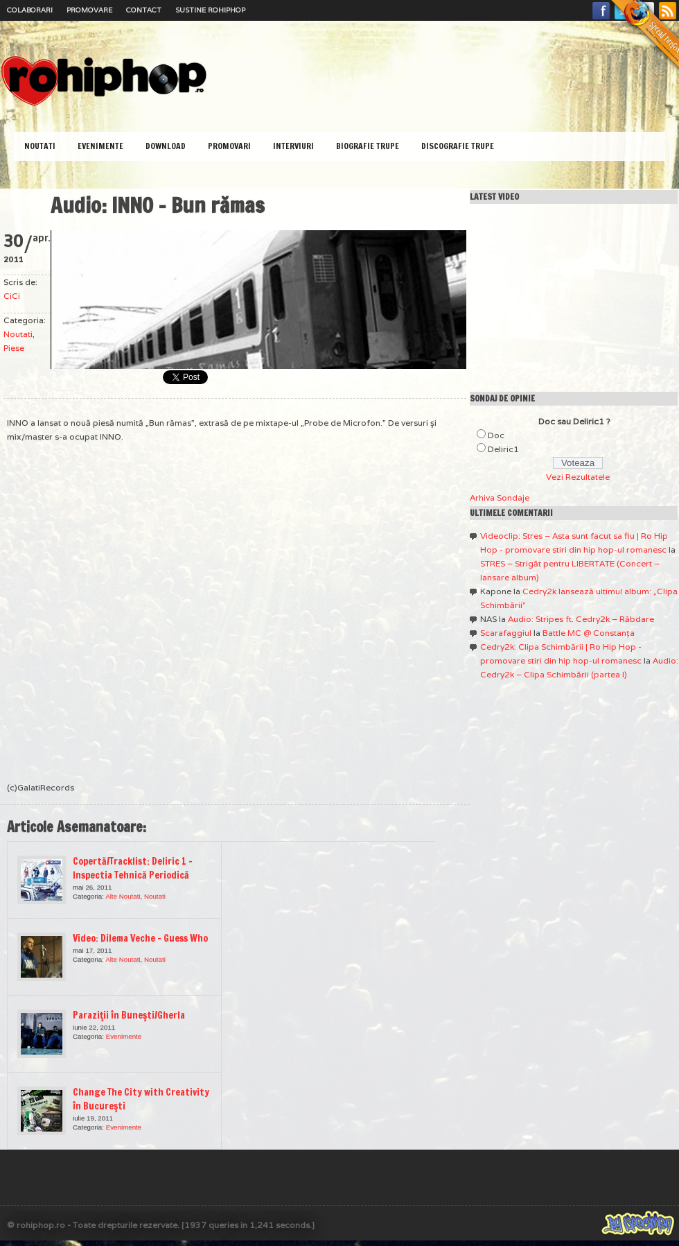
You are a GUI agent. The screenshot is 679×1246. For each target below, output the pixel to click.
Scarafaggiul (505, 633)
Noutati (39, 146)
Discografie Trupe (457, 146)
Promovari (229, 146)
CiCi (11, 296)
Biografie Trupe (367, 146)
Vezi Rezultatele (578, 476)
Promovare (89, 10)
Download (166, 146)
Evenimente (100, 146)
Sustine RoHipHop (210, 10)
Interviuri (293, 146)
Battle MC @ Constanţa (589, 633)
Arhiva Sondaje (499, 497)
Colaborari (30, 10)
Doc (496, 435)
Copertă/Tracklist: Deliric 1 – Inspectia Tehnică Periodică (133, 868)
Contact (143, 10)
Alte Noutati (122, 896)
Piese (13, 348)
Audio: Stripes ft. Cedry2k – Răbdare (581, 619)
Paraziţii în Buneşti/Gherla (129, 1015)
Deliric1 (503, 449)
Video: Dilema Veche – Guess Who (140, 938)
